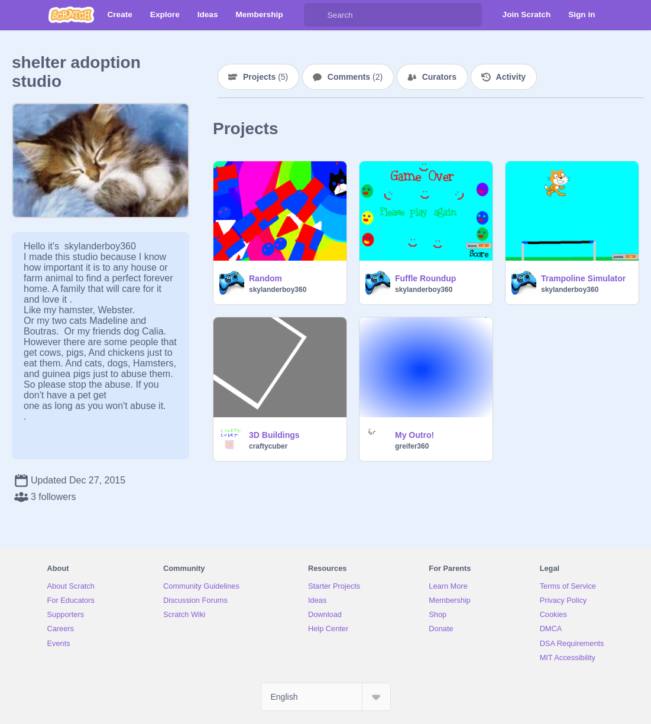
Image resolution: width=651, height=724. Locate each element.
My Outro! (414, 435)
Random (265, 278)
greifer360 (412, 446)
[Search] (316, 15)
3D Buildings (274, 435)
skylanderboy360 (277, 289)
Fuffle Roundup (425, 278)
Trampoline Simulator (583, 278)
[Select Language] (326, 697)
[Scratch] (71, 15)
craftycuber (268, 446)
